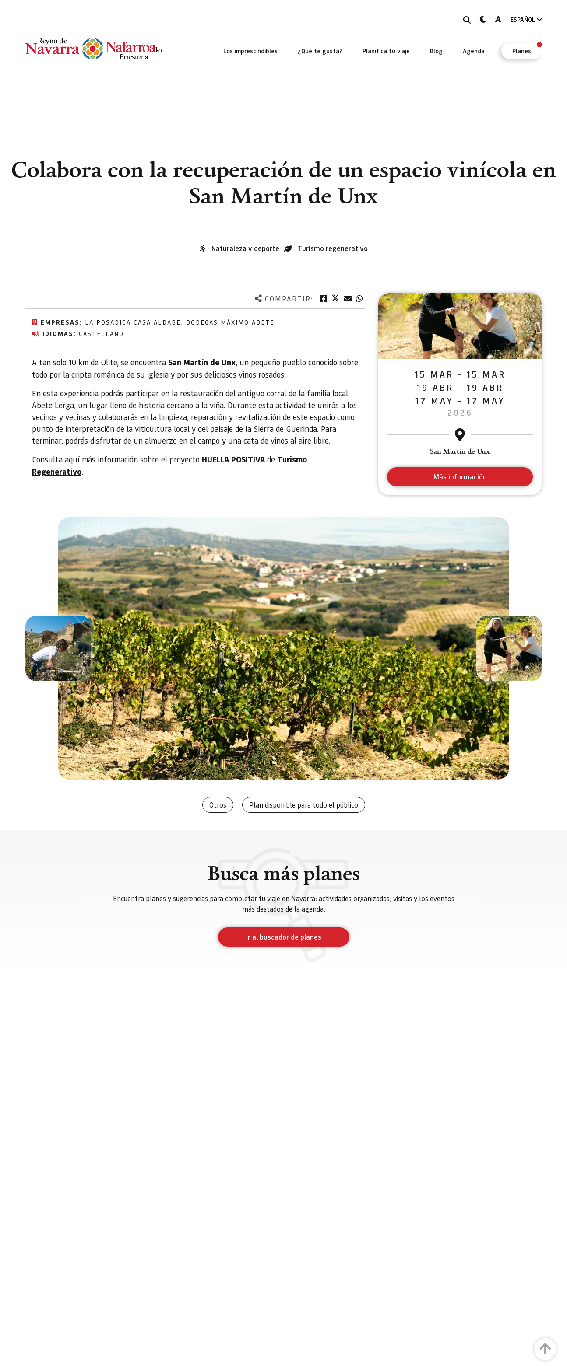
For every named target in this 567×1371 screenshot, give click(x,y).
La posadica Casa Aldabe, (135, 322)
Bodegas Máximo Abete (230, 322)
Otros (217, 804)
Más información (460, 476)
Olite (109, 362)
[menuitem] (250, 51)
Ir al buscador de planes (283, 936)
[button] (58, 648)
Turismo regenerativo (333, 248)
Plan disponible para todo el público (303, 804)
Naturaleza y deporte (245, 248)
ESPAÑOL (526, 19)
